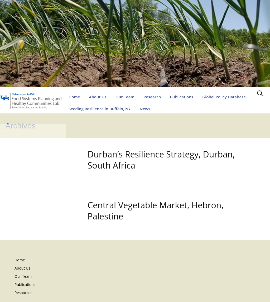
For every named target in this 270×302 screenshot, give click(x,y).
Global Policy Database (224, 96)
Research (152, 96)
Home (74, 96)
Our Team (124, 96)
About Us (98, 96)
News (145, 108)
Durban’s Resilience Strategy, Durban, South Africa (161, 159)
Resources (23, 292)
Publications (181, 96)
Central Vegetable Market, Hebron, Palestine (156, 210)
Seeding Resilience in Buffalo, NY (100, 108)
